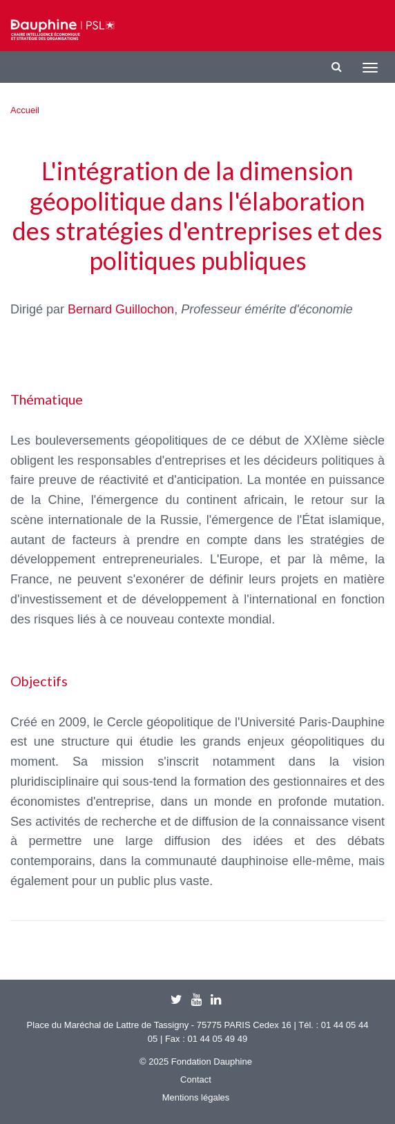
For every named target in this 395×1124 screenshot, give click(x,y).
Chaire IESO (62, 30)
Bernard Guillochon (121, 309)
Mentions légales (196, 1097)
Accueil (24, 110)
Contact (195, 1079)
